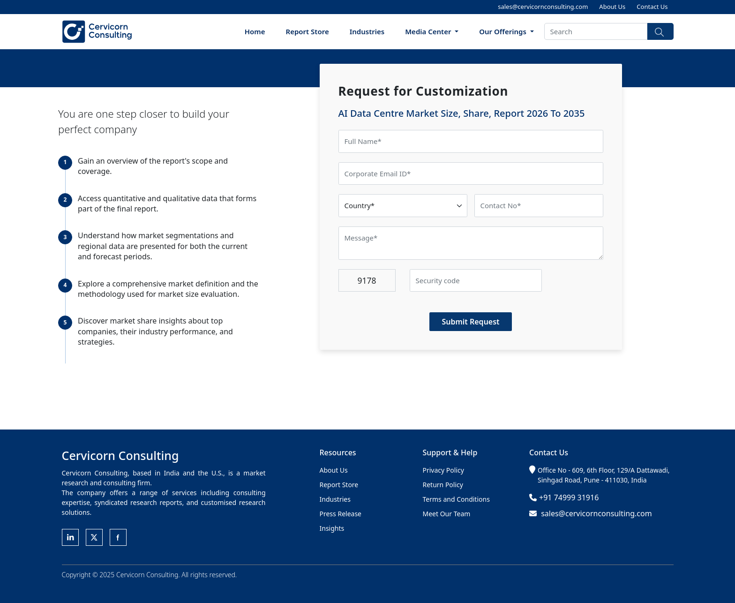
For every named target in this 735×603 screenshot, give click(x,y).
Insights (332, 528)
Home (255, 31)
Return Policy (443, 484)
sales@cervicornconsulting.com (543, 6)
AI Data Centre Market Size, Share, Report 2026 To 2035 (461, 113)
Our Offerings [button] (503, 31)
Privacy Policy (443, 470)
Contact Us (652, 6)
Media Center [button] (429, 31)
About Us (612, 6)
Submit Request (470, 322)
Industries (367, 31)
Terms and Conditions (456, 499)
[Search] (595, 31)
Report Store (307, 31)
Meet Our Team (447, 513)
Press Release (341, 513)
